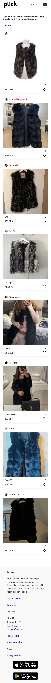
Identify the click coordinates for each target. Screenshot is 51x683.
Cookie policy (13, 605)
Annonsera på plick (16, 642)
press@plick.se (14, 655)
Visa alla (7, 25)
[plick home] (10, 4)
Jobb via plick (13, 635)
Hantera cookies (15, 598)
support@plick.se (15, 629)
